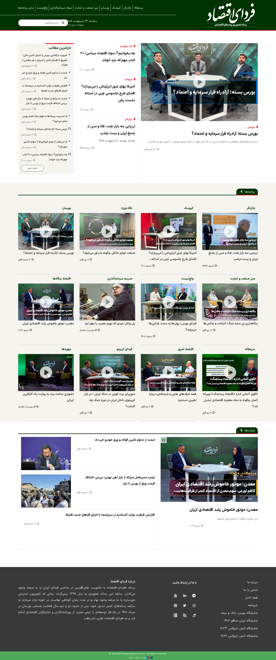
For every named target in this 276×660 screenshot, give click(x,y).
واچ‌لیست (42, 8)
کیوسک (116, 8)
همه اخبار (251, 597)
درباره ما (252, 582)
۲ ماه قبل (145, 406)
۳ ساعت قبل (150, 149)
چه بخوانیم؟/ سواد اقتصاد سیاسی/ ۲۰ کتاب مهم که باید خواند (107, 57)
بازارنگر (127, 8)
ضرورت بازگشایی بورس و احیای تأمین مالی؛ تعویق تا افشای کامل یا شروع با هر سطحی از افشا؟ (44, 60)
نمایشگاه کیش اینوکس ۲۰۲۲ (239, 636)
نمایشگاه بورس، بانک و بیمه (239, 613)
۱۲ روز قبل (207, 330)
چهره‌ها (66, 349)
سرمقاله (138, 8)
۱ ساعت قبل (26, 79)
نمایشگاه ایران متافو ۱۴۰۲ (241, 620)
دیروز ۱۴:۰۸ (146, 336)
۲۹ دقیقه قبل (27, 66)
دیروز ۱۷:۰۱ (85, 109)
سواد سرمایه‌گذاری (61, 8)
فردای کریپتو (124, 349)
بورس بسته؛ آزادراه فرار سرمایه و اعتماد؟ (225, 134)
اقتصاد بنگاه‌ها (62, 278)
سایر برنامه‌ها (26, 8)
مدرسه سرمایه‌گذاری (119, 278)
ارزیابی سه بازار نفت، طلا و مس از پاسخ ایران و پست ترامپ (111, 130)
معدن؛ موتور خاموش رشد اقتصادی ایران (48, 323)
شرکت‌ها (250, 430)
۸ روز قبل (84, 413)
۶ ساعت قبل (27, 147)
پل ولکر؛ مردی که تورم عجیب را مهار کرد (110, 323)
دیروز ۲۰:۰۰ (85, 70)
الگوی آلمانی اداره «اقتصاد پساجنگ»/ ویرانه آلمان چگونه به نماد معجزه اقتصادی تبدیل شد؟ (230, 400)
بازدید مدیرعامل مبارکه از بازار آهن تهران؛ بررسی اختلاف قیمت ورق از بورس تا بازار (46, 101)
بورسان (105, 8)
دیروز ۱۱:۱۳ (23, 330)
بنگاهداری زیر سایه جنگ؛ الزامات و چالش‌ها (230, 323)
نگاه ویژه (126, 208)
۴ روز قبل (207, 413)
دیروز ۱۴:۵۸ (85, 148)
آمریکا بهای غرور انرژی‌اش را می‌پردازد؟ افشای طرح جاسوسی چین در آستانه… (172, 256)
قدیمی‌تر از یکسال (88, 330)
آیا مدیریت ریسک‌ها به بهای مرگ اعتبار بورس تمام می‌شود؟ (44, 118)
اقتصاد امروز (186, 349)
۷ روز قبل (84, 259)
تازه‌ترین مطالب (59, 48)
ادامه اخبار (32, 168)
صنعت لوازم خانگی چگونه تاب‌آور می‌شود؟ (109, 253)
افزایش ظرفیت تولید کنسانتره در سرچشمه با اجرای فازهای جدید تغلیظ (44, 88)
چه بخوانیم (126, 46)
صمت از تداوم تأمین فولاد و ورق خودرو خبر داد (44, 75)
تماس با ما (250, 590)
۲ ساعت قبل (27, 91)
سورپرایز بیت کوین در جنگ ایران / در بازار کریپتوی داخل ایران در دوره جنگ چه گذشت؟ (109, 400)
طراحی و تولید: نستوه (141, 657)
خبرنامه (253, 605)
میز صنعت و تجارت (86, 8)
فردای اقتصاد (222, 15)
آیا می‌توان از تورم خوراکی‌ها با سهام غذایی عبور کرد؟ (45, 144)
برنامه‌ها (250, 192)
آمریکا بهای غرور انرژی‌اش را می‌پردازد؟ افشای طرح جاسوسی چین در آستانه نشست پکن (108, 93)
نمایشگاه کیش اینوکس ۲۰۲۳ (239, 628)
